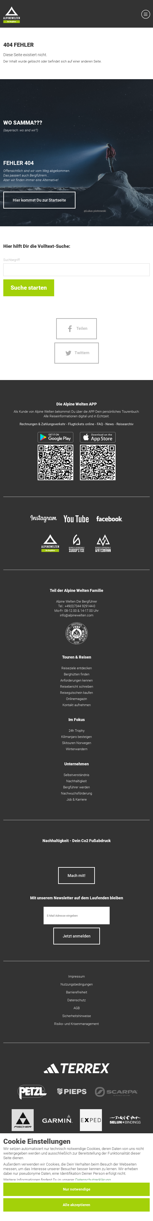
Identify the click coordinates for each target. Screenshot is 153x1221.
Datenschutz (76, 1000)
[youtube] (76, 523)
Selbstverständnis (76, 775)
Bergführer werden (76, 787)
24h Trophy (77, 731)
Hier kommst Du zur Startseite (39, 200)
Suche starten (29, 287)
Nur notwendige (76, 1189)
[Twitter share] (76, 353)
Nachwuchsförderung (76, 793)
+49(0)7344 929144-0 (80, 606)
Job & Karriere (76, 800)
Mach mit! (76, 875)
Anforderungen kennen (76, 680)
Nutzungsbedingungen (77, 984)
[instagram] (43, 523)
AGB (77, 1008)
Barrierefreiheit (76, 992)
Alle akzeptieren (76, 1205)
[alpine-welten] (50, 551)
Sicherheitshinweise (76, 1016)
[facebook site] (109, 522)
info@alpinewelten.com (76, 615)
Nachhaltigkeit (76, 781)
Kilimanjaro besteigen (76, 737)
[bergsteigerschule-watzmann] (103, 551)
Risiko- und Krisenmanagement (76, 1024)
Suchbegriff (11, 260)
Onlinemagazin (76, 699)
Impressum (76, 976)
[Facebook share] (76, 328)
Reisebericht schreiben (76, 687)
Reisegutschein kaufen (76, 693)
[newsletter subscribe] (76, 936)
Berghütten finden (76, 674)
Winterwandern (76, 749)
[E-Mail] (77, 915)
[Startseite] (11, 15)
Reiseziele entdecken (76, 668)
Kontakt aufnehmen (77, 705)
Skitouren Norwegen (76, 743)
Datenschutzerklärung (93, 1180)
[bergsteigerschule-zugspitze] (77, 551)
